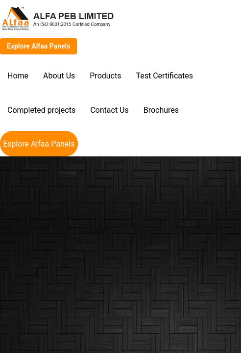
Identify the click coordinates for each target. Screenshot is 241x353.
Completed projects (41, 110)
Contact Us (109, 110)
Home (17, 75)
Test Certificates (164, 75)
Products (105, 75)
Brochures (161, 110)
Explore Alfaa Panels (38, 46)
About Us (59, 75)
